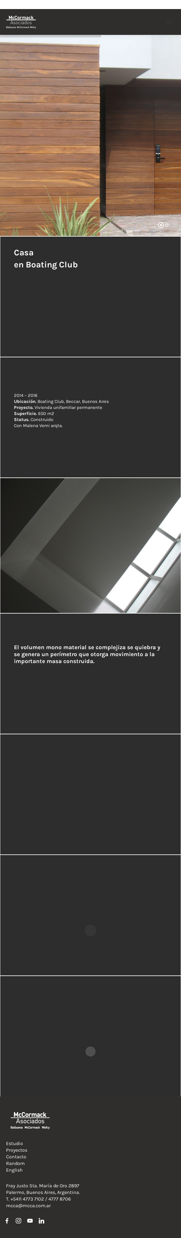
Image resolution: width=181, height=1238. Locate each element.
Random (15, 1163)
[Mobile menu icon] (169, 22)
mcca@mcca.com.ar (28, 1205)
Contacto (16, 1157)
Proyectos (16, 1150)
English (14, 1170)
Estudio (14, 1143)
